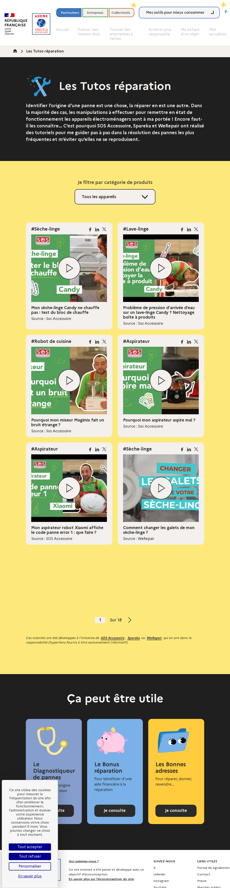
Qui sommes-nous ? (84, 866)
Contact (203, 879)
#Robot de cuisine (51, 341)
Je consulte (115, 813)
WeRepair (154, 638)
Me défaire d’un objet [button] (190, 31)
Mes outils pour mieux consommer (175, 12)
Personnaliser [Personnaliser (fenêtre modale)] (30, 866)
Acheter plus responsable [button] (160, 31)
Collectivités (121, 13)
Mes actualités (218, 31)
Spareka (133, 638)
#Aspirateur (136, 341)
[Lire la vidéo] (69, 268)
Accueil (62, 29)
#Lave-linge (136, 229)
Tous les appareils (99, 196)
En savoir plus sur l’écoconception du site (101, 884)
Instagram (161, 885)
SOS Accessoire (112, 638)
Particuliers (70, 13)
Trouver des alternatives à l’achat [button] (121, 34)
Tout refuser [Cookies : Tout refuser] (30, 856)
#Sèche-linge (45, 229)
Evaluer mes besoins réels (89, 31)
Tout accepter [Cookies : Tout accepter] (29, 847)
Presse (202, 885)
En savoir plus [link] (30, 876)
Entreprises (95, 13)
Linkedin (159, 879)
